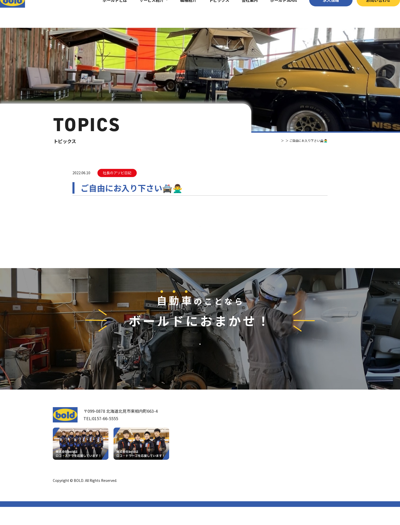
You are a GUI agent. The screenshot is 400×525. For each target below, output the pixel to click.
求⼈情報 (320, 14)
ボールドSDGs (273, 14)
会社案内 (239, 14)
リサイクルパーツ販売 (285, 457)
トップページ (217, 429)
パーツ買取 (275, 448)
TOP (262, 140)
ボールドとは (104, 14)
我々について (217, 443)
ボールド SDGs (221, 472)
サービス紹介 (141, 14)
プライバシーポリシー (329, 498)
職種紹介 (178, 14)
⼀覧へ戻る (200, 235)
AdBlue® (273, 465)
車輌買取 (273, 440)
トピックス (208, 14)
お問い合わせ (368, 14)
